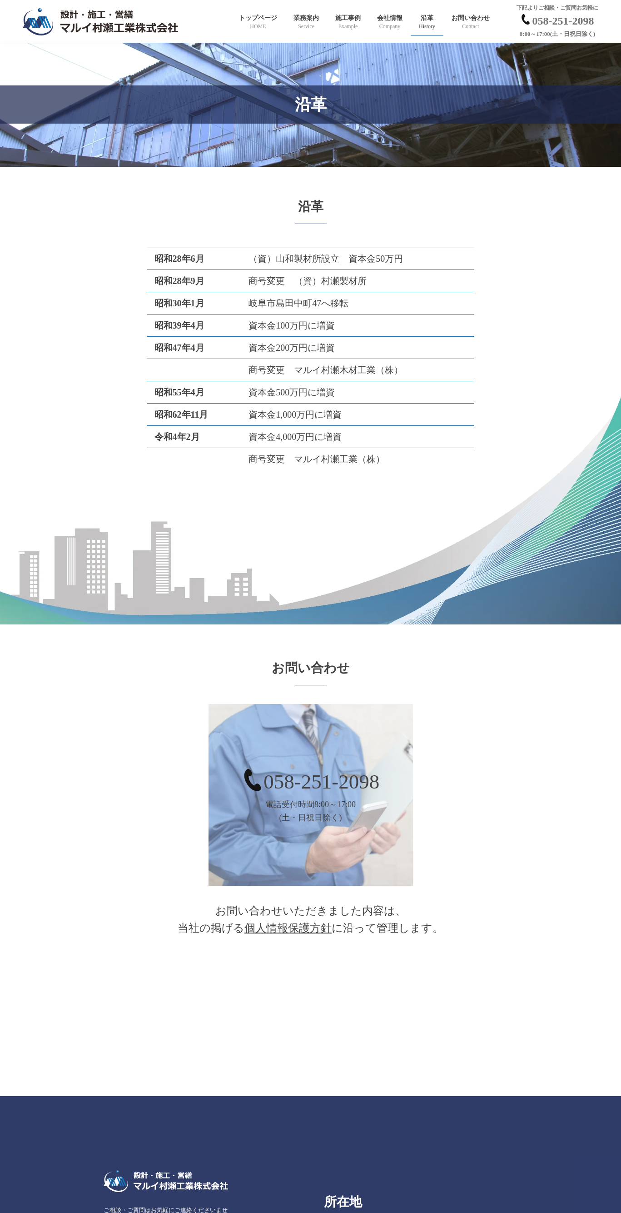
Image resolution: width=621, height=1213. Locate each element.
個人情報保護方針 (288, 928)
